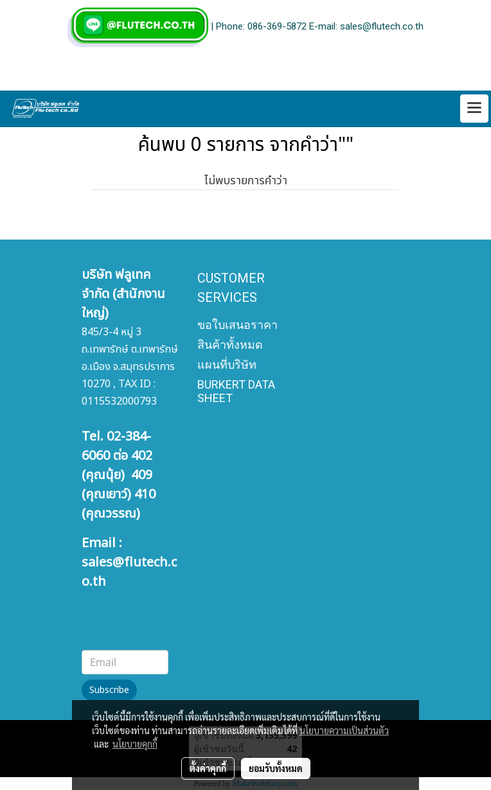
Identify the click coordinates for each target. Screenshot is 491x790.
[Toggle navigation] (474, 108)
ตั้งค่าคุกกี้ (208, 768)
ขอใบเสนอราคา (237, 324)
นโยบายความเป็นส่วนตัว (344, 730)
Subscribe (109, 690)
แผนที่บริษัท (226, 364)
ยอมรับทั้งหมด (276, 768)
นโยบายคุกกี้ (134, 744)
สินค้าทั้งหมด (230, 344)
